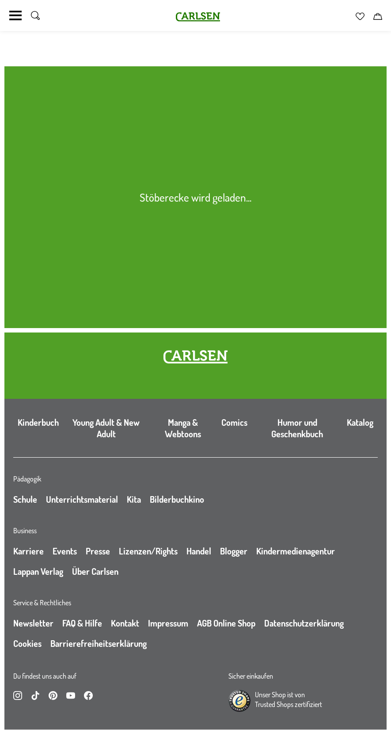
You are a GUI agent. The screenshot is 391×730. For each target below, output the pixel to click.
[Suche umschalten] (35, 15)
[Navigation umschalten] (15, 15)
